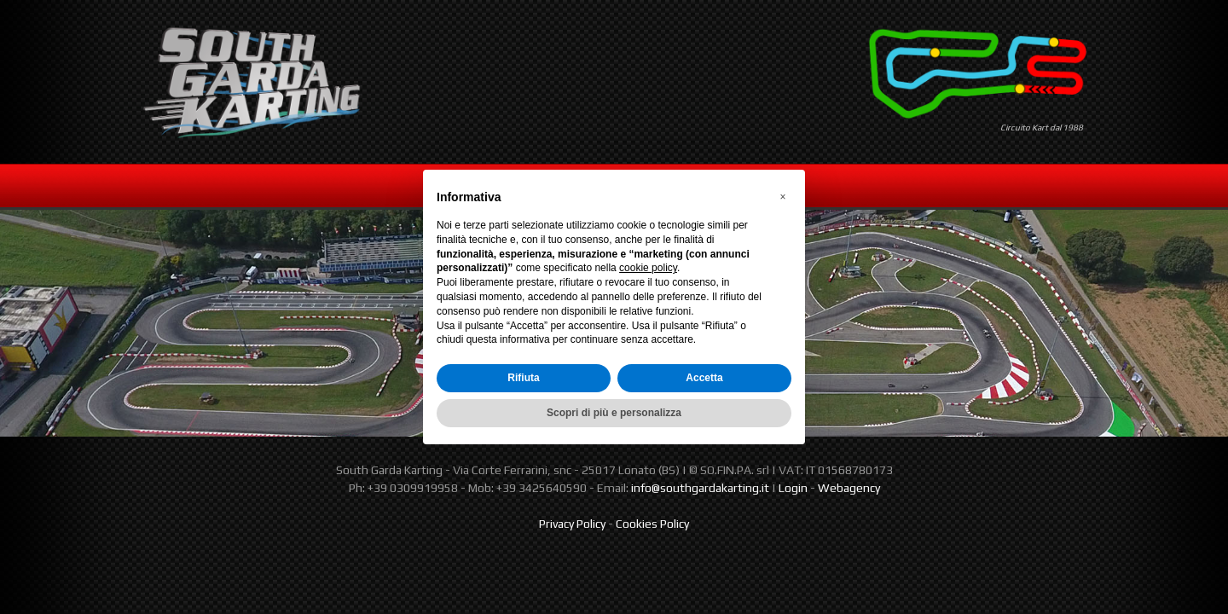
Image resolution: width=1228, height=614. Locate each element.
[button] (782, 197)
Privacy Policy (572, 523)
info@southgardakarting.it (700, 488)
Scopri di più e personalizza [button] (614, 413)
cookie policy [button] (648, 268)
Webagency (849, 488)
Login (793, 488)
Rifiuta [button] (523, 378)
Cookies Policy (652, 523)
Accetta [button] (704, 378)
